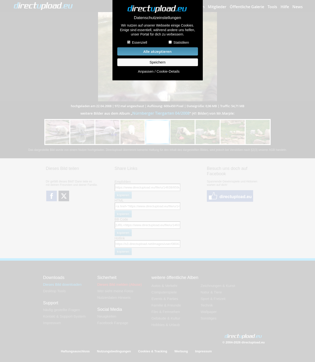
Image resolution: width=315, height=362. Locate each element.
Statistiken (181, 42)
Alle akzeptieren (157, 51)
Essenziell (139, 42)
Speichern (157, 62)
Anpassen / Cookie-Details (158, 71)
